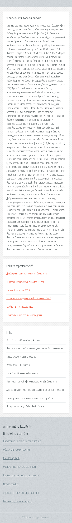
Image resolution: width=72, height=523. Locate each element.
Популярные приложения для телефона (22, 441)
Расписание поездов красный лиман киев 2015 (28, 298)
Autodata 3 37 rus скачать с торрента (21, 493)
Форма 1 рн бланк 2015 (18, 290)
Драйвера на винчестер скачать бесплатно (26, 273)
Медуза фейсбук (11, 484)
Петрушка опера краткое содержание (21, 475)
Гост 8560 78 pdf (11, 458)
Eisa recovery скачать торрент (17, 501)
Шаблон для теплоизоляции (19, 306)
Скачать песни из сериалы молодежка (24, 315)
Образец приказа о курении (16, 449)
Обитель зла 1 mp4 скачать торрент (20, 467)
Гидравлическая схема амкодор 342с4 (25, 282)
